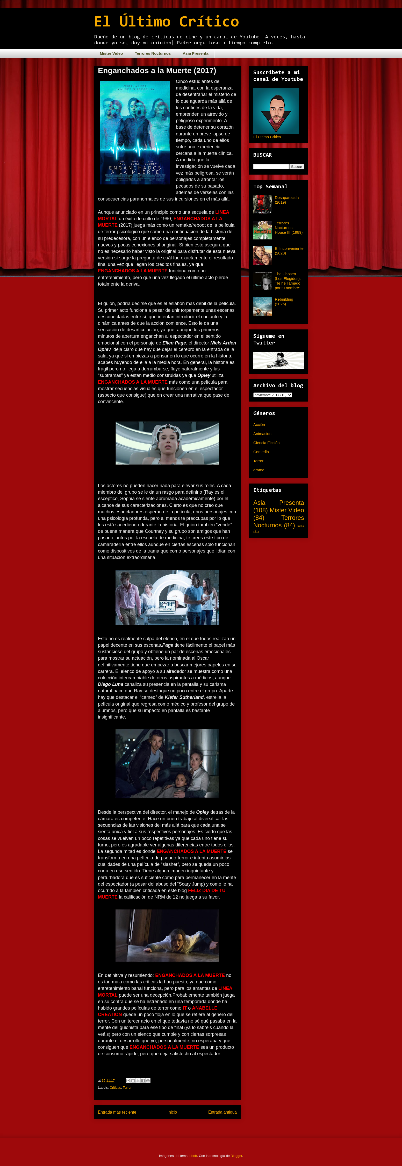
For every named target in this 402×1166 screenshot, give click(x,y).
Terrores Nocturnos (153, 53)
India (300, 526)
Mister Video (111, 53)
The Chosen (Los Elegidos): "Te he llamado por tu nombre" (288, 281)
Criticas (115, 1087)
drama (258, 470)
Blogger (236, 1156)
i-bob (193, 1156)
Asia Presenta (195, 53)
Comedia (261, 452)
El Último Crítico (166, 22)
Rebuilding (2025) (284, 301)
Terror (127, 1087)
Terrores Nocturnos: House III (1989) (289, 227)
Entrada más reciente (117, 1112)
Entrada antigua (222, 1112)
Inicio (172, 1112)
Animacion (262, 433)
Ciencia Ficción (266, 442)
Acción (259, 424)
